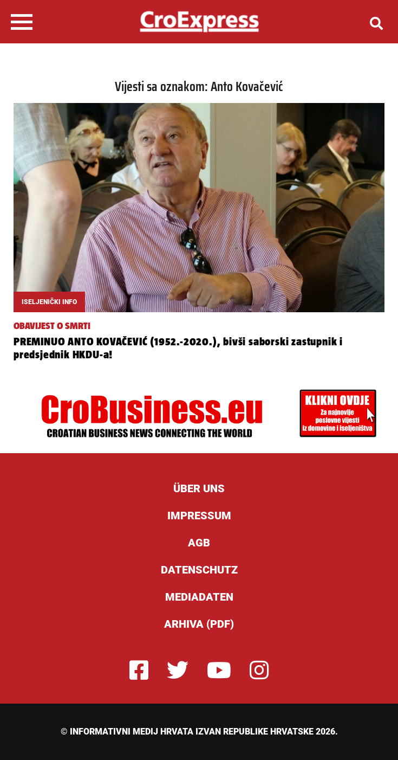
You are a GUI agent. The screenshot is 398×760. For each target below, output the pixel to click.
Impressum (199, 515)
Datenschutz (199, 569)
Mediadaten (199, 596)
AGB (199, 542)
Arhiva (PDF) (199, 623)
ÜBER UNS (199, 488)
